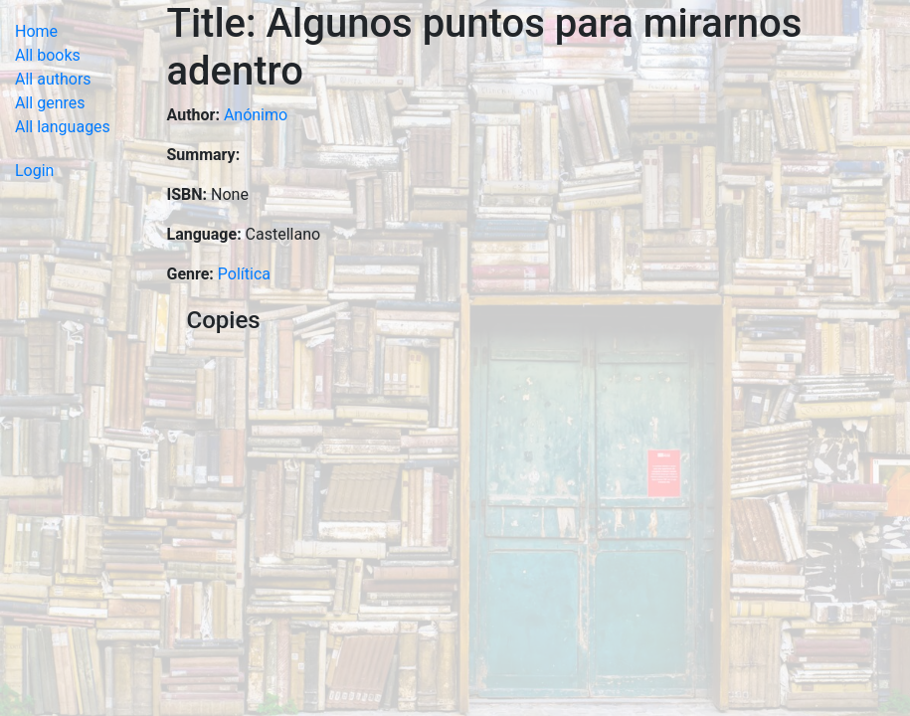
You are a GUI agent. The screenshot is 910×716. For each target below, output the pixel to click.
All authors (53, 79)
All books (48, 55)
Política (244, 274)
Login (34, 170)
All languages (62, 126)
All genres (50, 102)
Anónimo (255, 114)
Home (36, 31)
